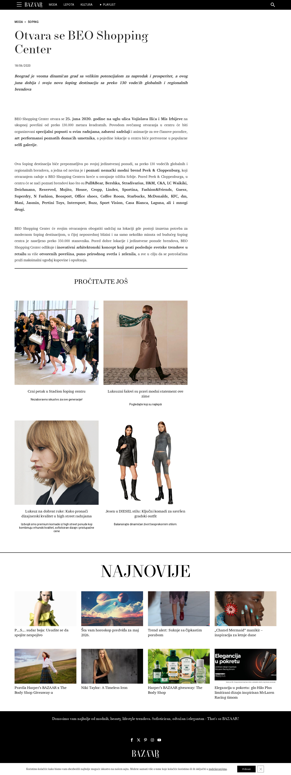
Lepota (69, 4)
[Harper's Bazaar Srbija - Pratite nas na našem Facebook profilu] (131, 740)
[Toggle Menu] (19, 4)
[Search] (273, 5)
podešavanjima (216, 768)
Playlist (109, 4)
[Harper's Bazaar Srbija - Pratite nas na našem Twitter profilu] (138, 740)
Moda (53, 4)
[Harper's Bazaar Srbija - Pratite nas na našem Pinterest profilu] (145, 740)
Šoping (33, 21)
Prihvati (246, 768)
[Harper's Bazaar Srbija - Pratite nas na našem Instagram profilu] (152, 740)
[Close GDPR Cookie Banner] (262, 768)
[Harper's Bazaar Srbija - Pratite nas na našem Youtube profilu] (159, 740)
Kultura (87, 4)
